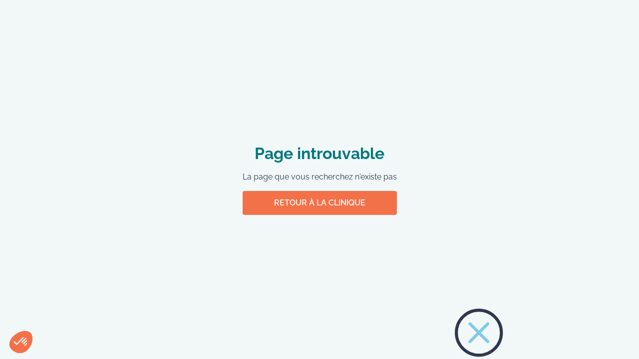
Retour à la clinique (319, 202)
